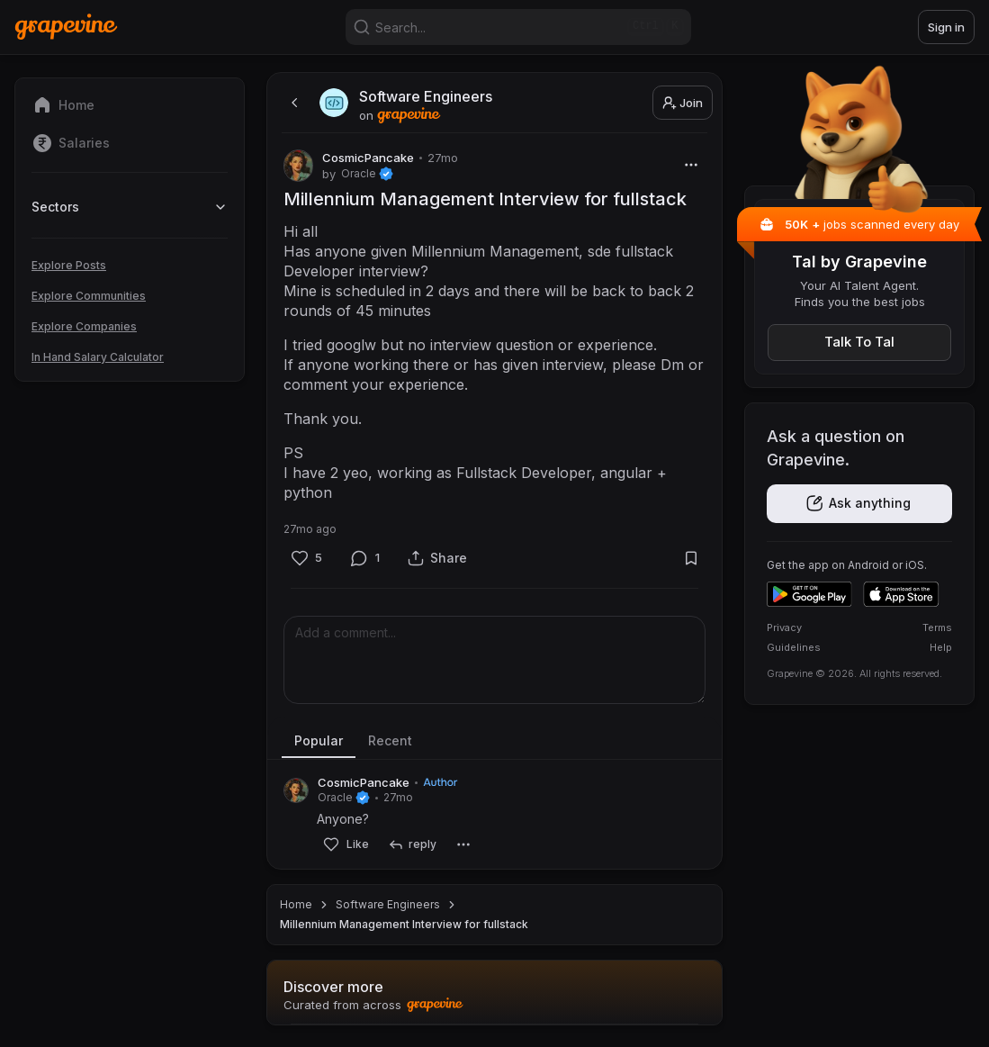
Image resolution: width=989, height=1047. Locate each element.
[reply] (412, 845)
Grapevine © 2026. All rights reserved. (854, 673)
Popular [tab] (318, 740)
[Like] (306, 557)
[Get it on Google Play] (809, 594)
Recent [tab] (390, 740)
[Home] (66, 27)
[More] (691, 164)
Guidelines (794, 647)
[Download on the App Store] (901, 594)
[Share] (437, 557)
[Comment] (365, 557)
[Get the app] (859, 503)
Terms (937, 627)
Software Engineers (388, 904)
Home (296, 904)
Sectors (129, 206)
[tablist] (494, 742)
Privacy (784, 627)
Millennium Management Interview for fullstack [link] (404, 924)
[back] (292, 103)
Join (682, 102)
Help (941, 647)
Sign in (946, 27)
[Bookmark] (691, 558)
